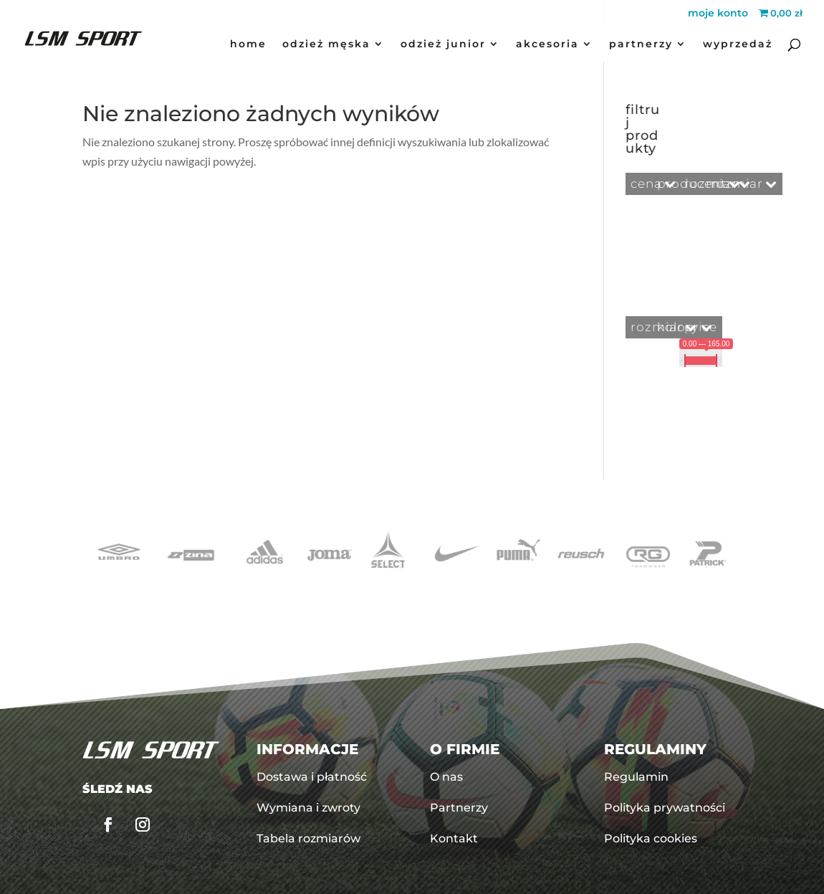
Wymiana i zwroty (308, 807)
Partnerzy (641, 44)
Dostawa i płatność (312, 777)
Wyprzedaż (737, 44)
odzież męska (326, 44)
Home (248, 44)
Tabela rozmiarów (308, 838)
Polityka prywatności (664, 807)
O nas (446, 777)
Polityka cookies (650, 838)
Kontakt (454, 838)
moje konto (718, 13)
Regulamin (636, 777)
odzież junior (443, 44)
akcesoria (547, 44)
